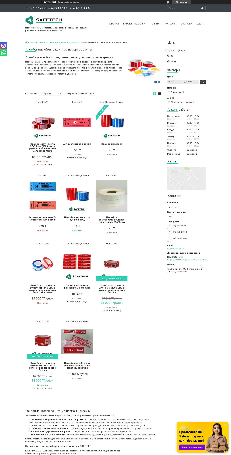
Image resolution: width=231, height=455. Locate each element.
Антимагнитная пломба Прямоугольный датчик (144, 145)
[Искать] (202, 8)
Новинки (155, 23)
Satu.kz (129, 449)
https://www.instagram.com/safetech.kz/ (187, 259)
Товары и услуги (176, 50)
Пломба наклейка (110, 144)
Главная (114, 23)
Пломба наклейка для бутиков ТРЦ (42, 218)
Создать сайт (63, 2)
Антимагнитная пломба (76, 144)
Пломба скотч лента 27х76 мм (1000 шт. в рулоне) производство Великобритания (42, 147)
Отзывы (171, 61)
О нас (170, 56)
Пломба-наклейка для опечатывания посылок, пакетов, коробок (110, 290)
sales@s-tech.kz (175, 248)
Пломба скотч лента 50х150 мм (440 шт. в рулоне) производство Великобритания (110, 221)
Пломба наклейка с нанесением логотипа (144, 218)
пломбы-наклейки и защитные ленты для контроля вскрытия (84, 422)
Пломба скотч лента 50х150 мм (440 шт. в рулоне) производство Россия (76, 291)
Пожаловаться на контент (121, 452)
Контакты (170, 23)
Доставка (186, 23)
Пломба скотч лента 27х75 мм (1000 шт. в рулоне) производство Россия (42, 291)
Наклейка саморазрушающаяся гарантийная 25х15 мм (76, 219)
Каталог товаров (133, 23)
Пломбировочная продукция (63, 42)
